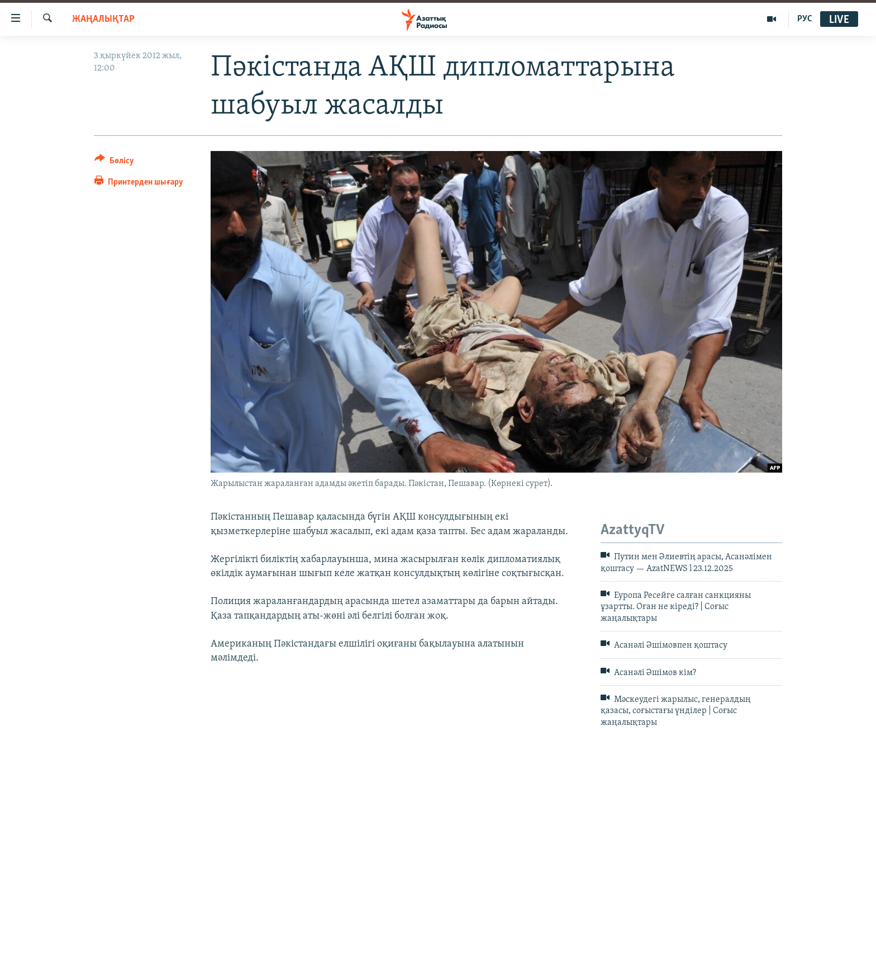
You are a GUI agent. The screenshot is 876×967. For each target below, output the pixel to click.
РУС (804, 19)
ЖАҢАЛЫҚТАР (103, 19)
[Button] (114, 162)
